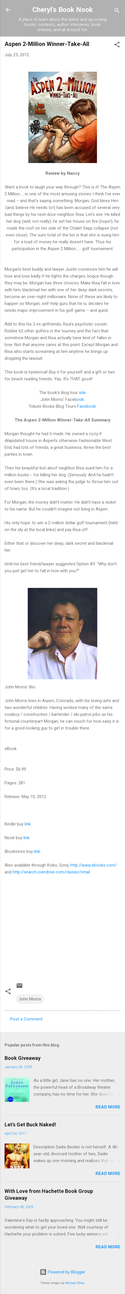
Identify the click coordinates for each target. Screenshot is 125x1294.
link (28, 824)
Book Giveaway (23, 1058)
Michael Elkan (75, 1283)
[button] (117, 45)
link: (26, 837)
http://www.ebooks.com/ (93, 865)
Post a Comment (26, 1019)
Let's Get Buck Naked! (30, 1125)
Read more (108, 1107)
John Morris (30, 999)
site (82, 392)
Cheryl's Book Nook (62, 10)
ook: (81, 399)
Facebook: (87, 406)
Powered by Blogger (62, 1272)
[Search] (117, 11)
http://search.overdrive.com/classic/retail (51, 872)
